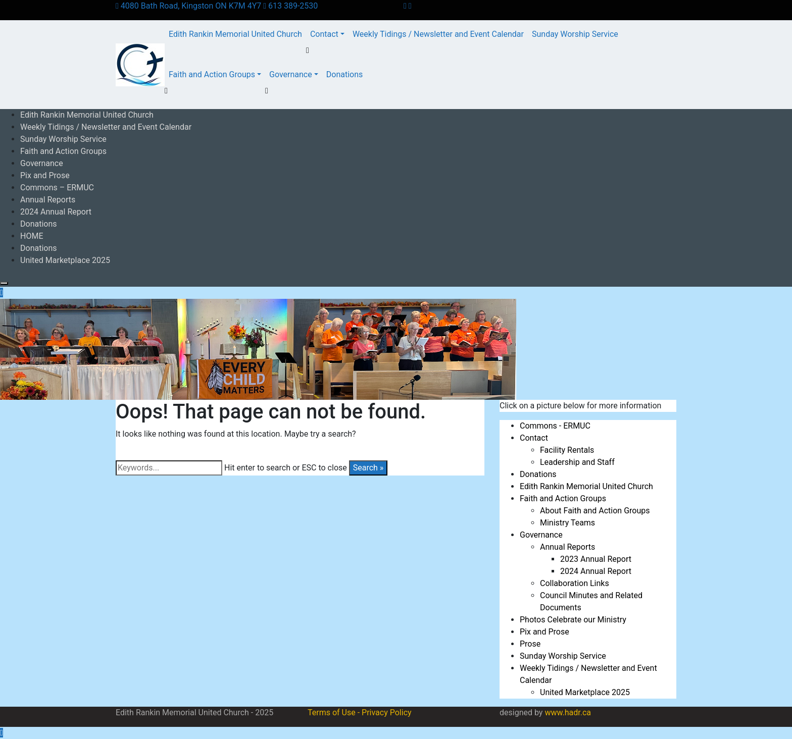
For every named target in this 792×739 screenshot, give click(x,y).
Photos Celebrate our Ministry (573, 619)
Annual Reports (47, 199)
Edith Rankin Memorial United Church (235, 34)
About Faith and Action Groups (595, 510)
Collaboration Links (574, 583)
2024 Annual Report (55, 212)
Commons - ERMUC (555, 426)
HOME (31, 236)
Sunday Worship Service (575, 34)
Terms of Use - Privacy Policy (360, 712)
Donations (344, 74)
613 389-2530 (290, 6)
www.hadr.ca (567, 712)
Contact (324, 34)
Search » (368, 467)
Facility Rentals (567, 450)
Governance (290, 74)
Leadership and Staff (577, 462)
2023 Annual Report (595, 559)
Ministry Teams (567, 522)
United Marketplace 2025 (65, 260)
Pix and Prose (45, 175)
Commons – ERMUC (57, 187)
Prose (530, 644)
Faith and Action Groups (212, 74)
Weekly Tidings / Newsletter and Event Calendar (438, 34)
